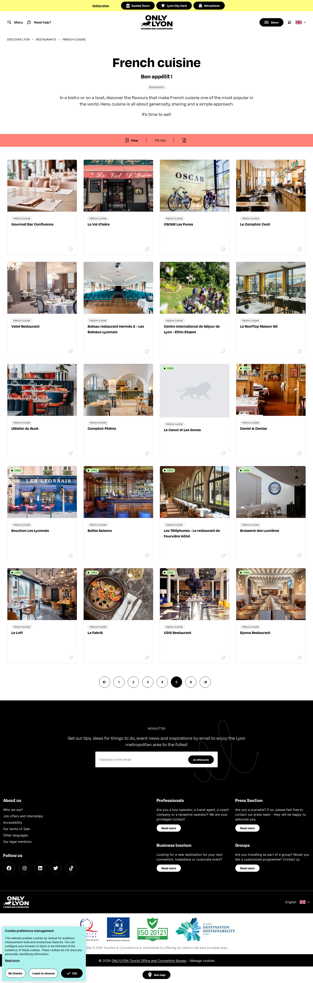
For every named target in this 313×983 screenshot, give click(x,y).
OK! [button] (72, 973)
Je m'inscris (201, 760)
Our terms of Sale (16, 829)
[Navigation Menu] (15, 22)
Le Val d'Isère (99, 224)
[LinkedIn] (40, 868)
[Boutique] (271, 22)
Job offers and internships (23, 816)
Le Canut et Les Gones (182, 429)
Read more (168, 828)
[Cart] (289, 22)
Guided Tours (138, 6)
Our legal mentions (17, 842)
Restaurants (46, 39)
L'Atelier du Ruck (25, 428)
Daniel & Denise (253, 428)
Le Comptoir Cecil (255, 224)
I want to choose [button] (43, 973)
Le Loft (17, 632)
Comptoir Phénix (102, 428)
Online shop (100, 5)
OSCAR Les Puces (178, 224)
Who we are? (13, 810)
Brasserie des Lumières (259, 530)
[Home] (156, 22)
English (297, 902)
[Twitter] (55, 868)
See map (156, 974)
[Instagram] (24, 868)
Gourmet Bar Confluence (32, 224)
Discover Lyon (18, 39)
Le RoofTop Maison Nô (259, 326)
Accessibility (12, 822)
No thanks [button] (15, 973)
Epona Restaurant (255, 632)
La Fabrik (95, 632)
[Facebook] (9, 868)
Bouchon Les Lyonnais (30, 530)
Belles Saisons (100, 530)
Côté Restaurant (177, 632)
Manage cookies (202, 961)
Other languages (15, 835)
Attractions (209, 6)
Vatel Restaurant (25, 326)
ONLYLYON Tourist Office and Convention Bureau (149, 961)
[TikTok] (71, 868)
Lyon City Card (174, 6)
